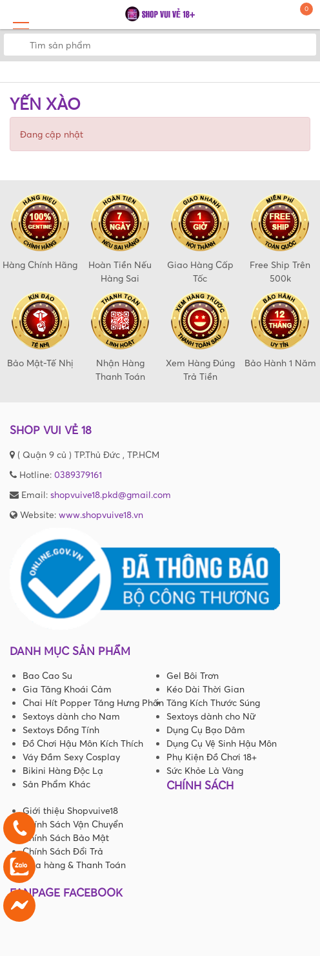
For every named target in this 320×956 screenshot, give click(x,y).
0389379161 (78, 474)
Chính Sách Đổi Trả (63, 851)
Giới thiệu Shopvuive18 (70, 810)
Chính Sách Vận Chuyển (73, 823)
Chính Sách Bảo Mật (66, 837)
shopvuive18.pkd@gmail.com (110, 494)
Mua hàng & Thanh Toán (74, 864)
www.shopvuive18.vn (101, 514)
